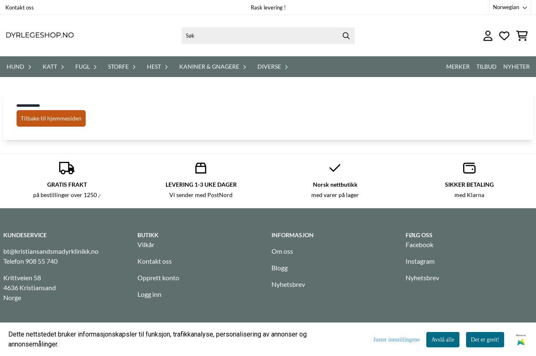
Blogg (280, 268)
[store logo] (39, 35)
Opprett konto (158, 277)
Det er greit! (485, 340)
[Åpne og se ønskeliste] (504, 35)
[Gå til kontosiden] (488, 35)
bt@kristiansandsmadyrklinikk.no (51, 251)
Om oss (282, 251)
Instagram (420, 261)
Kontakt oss (19, 7)
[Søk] (268, 35)
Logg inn (149, 294)
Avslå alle (442, 340)
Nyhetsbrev (288, 284)
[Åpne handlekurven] (522, 35)
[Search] (346, 35)
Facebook (419, 244)
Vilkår (145, 244)
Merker (458, 66)
